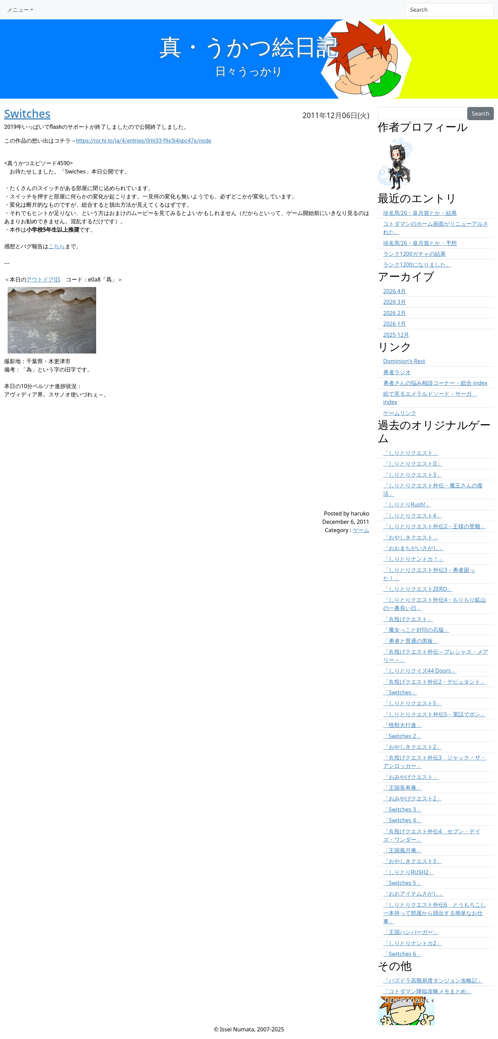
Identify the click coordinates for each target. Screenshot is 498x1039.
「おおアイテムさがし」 (413, 893)
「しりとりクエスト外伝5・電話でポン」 (434, 714)
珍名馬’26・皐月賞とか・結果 (420, 213)
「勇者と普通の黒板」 (411, 641)
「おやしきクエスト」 (411, 537)
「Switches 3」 (402, 809)
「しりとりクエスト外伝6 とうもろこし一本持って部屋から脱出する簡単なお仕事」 (434, 913)
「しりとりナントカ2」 (412, 943)
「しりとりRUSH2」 (408, 872)
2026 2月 (394, 313)
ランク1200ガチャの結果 (414, 254)
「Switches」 (400, 692)
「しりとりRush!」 (407, 504)
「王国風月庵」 (402, 850)
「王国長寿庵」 (402, 787)
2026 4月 (394, 291)
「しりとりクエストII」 (412, 463)
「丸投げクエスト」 (408, 619)
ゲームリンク (399, 413)
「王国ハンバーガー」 (411, 932)
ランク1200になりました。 (417, 264)
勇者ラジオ (397, 372)
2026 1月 (394, 324)
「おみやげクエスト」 (411, 777)
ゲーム (361, 530)
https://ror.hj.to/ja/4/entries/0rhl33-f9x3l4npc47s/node (143, 140)
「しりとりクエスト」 (411, 453)
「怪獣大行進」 (402, 725)
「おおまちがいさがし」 (413, 548)
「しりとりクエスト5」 (412, 703)
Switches (27, 113)
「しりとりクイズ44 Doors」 (419, 670)
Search (480, 113)
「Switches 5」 (402, 883)
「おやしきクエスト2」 (412, 747)
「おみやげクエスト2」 (412, 798)
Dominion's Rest (404, 361)
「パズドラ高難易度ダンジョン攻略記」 (433, 980)
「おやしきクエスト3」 (412, 861)
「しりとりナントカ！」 (413, 559)
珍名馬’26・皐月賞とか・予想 (420, 243)
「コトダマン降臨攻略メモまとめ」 (427, 991)
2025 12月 (396, 335)
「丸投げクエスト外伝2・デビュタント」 (434, 682)
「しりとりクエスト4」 (412, 515)
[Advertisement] (156, 460)
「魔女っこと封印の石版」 (416, 630)
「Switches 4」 (402, 820)
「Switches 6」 (402, 954)
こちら (56, 246)
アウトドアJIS (43, 279)
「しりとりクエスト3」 (412, 474)
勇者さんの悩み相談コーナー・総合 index (435, 383)
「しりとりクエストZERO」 (418, 589)
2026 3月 (394, 302)
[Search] (450, 9)
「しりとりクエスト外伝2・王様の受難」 (434, 526)
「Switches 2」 (402, 736)
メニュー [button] (18, 10)
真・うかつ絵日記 (249, 46)
